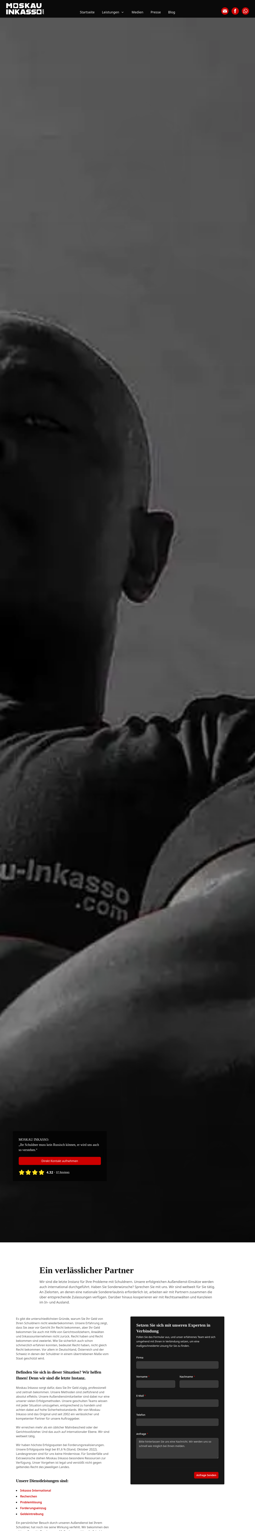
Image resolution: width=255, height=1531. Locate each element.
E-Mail (141, 1395)
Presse (156, 12)
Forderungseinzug (33, 1508)
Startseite (87, 12)
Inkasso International (35, 1490)
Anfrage (142, 1434)
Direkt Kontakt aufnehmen (59, 1161)
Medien (137, 12)
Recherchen (28, 1496)
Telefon (140, 1415)
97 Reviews (62, 1172)
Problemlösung (31, 1502)
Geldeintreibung (31, 1514)
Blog (171, 12)
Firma (139, 1357)
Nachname (187, 1376)
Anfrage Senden (206, 1475)
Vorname (143, 1376)
